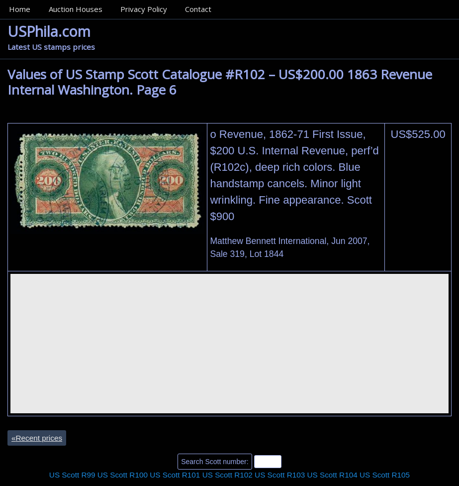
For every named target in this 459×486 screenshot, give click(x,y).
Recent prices (36, 438)
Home (19, 9)
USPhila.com (49, 31)
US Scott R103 (280, 475)
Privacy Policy (143, 9)
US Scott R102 (227, 475)
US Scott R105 (385, 475)
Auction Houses (75, 9)
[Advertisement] (229, 343)
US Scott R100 (122, 475)
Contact (198, 9)
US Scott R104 (332, 475)
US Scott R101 (175, 475)
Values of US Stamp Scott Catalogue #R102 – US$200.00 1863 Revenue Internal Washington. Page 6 (219, 82)
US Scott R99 (72, 475)
